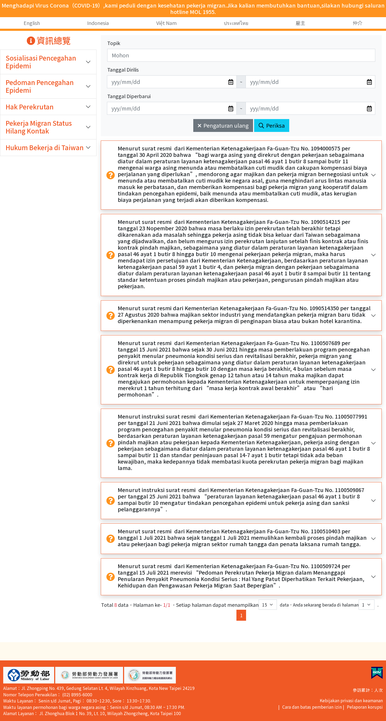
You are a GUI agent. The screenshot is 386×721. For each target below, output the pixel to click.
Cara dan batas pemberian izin (312, 707)
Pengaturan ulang (223, 125)
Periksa (272, 125)
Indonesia (98, 22)
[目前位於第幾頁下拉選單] (366, 605)
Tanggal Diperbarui (129, 96)
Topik (113, 42)
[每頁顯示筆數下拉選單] (268, 605)
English (32, 22)
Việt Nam (166, 22)
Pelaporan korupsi (365, 707)
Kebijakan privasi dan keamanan (351, 700)
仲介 (357, 22)
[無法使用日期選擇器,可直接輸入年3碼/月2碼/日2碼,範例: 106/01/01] (172, 81)
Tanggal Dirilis (123, 69)
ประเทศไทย (236, 22)
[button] (28, 675)
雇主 (300, 22)
